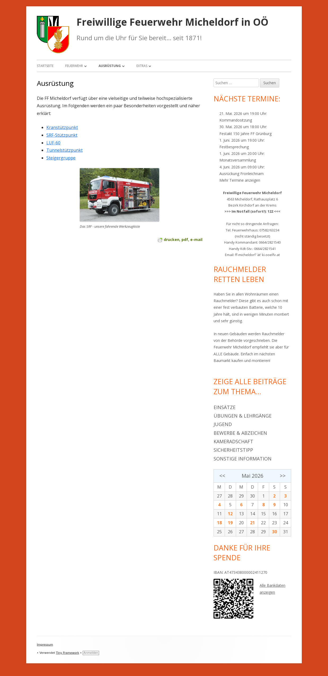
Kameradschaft (233, 441)
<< (222, 475)
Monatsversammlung (237, 160)
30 (252, 496)
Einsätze (225, 407)
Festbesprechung (234, 146)
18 (219, 523)
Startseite (45, 66)
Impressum (45, 644)
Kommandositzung (235, 120)
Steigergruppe (61, 158)
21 (252, 523)
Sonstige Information (243, 458)
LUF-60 (53, 143)
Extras (141, 66)
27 (219, 496)
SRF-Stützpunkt (61, 135)
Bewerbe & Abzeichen (240, 433)
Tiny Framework (67, 653)
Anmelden (90, 653)
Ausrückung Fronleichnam (241, 173)
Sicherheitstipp (233, 450)
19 (230, 523)
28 (230, 496)
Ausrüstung (110, 66)
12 (230, 514)
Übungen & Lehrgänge (243, 416)
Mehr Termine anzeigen (239, 180)
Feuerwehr (74, 66)
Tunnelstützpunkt (64, 150)
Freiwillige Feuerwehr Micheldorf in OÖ (172, 22)
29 (241, 496)
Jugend (223, 424)
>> (283, 475)
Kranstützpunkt (62, 127)
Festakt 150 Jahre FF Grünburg (245, 133)
